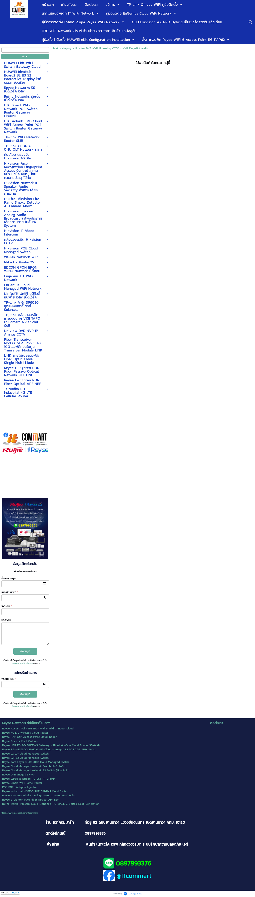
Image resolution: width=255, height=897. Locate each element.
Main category (62, 48)
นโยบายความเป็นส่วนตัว (21, 663)
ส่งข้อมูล (25, 651)
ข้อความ (6, 620)
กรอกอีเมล (8, 679)
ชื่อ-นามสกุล (9, 578)
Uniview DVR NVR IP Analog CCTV (97, 48)
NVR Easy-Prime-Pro (136, 48)
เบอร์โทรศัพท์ (9, 592)
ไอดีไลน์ (6, 606)
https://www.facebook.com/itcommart (19, 813)
